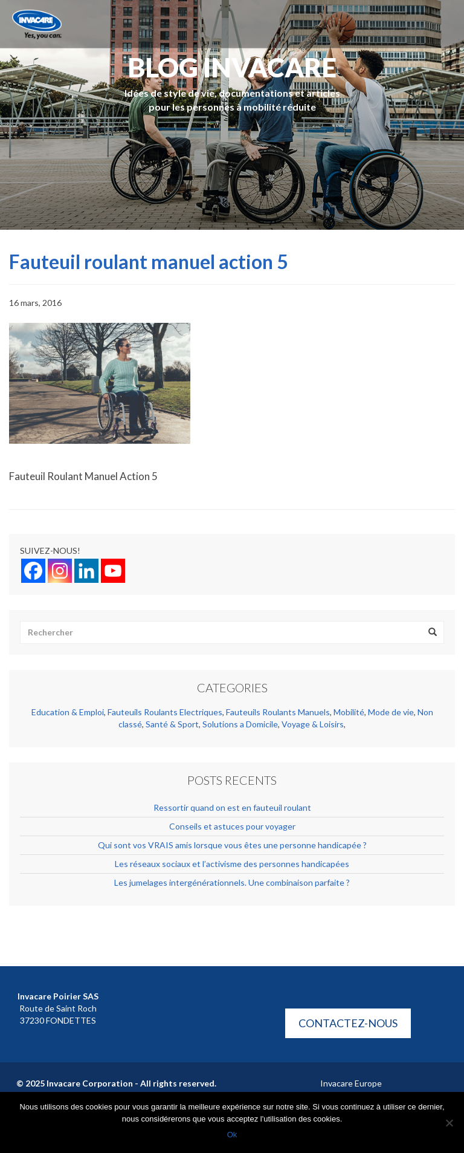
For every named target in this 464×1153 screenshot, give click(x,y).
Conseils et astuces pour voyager (232, 826)
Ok (232, 1134)
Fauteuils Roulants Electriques (165, 712)
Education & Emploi (67, 712)
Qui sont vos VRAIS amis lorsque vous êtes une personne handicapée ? (232, 845)
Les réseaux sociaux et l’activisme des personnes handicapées (232, 864)
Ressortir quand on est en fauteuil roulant (232, 807)
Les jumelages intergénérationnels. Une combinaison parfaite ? (232, 882)
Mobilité (349, 712)
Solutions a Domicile (240, 724)
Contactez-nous (348, 1023)
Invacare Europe (351, 1083)
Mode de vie (391, 712)
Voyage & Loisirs (313, 724)
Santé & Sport (172, 724)
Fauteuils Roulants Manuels (278, 712)
